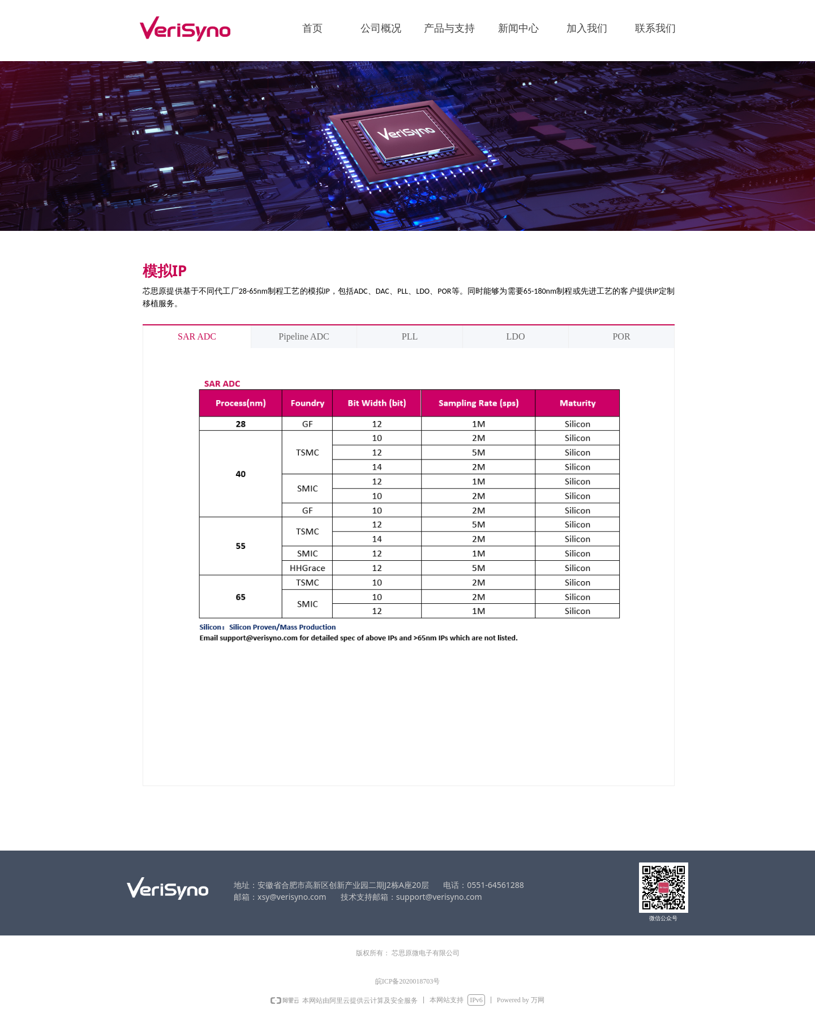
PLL (410, 336)
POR (621, 336)
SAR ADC (197, 336)
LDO (516, 336)
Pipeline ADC (303, 336)
